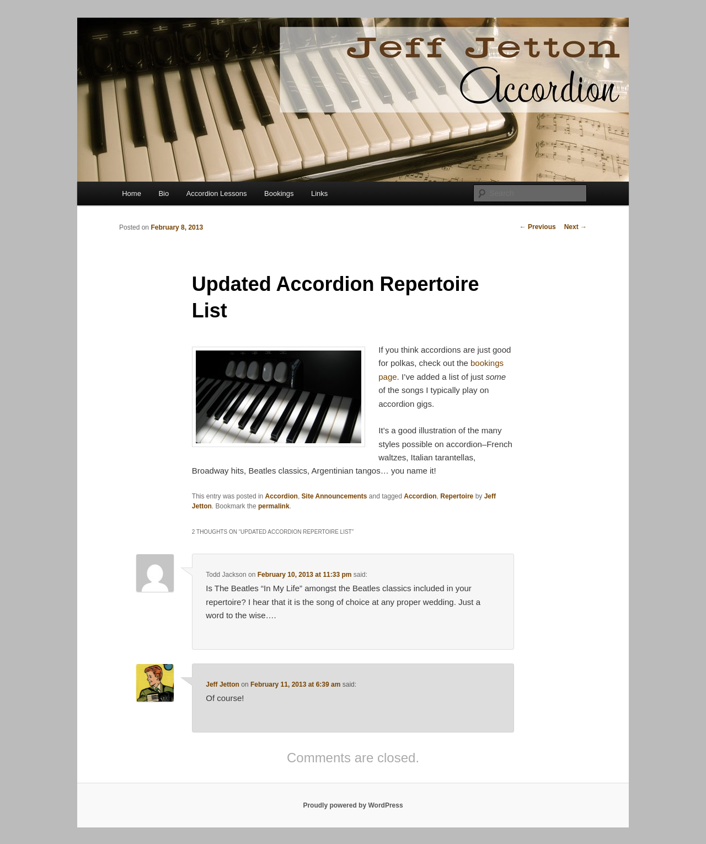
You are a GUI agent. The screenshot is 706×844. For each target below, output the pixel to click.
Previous (538, 227)
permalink (274, 506)
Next (575, 227)
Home (131, 193)
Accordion (281, 496)
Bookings (278, 193)
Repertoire (456, 496)
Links (319, 193)
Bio (163, 193)
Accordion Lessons (216, 193)
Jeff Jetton (222, 684)
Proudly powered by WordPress (353, 805)
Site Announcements (334, 496)
